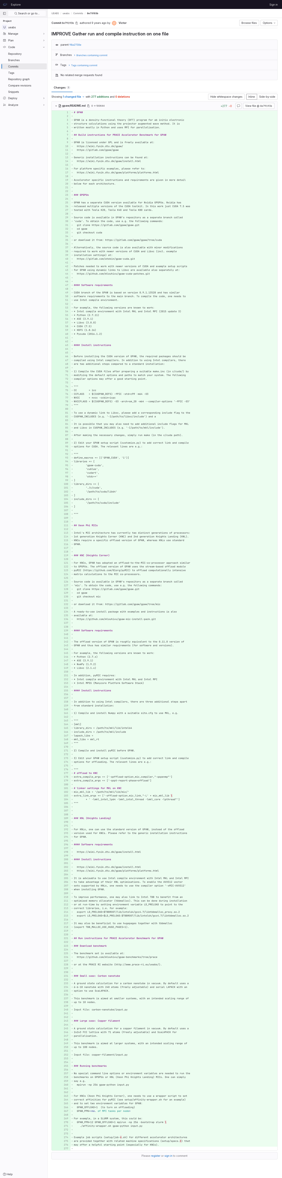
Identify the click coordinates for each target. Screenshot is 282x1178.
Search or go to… (27, 13)
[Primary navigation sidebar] (4, 13)
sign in (169, 1155)
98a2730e (76, 44)
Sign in (274, 4)
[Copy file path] (89, 106)
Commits (79, 13)
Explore (16, 4)
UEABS (56, 13)
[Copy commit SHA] (77, 23)
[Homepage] (5, 4)
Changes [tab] (62, 87)
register (156, 1155)
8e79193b (93, 13)
